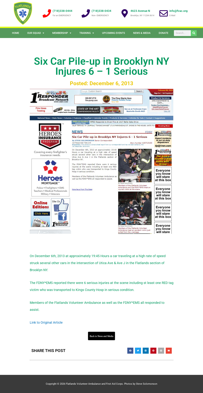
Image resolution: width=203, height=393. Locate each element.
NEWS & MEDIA (142, 33)
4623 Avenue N (140, 11)
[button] (130, 351)
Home (15, 33)
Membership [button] (61, 33)
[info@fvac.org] (163, 13)
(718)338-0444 (62, 11)
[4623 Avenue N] (124, 13)
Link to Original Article (46, 322)
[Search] (194, 33)
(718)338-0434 (101, 11)
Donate (163, 33)
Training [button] (86, 33)
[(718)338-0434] (86, 13)
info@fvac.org (178, 11)
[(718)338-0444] (47, 13)
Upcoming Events (113, 33)
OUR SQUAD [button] (35, 33)
